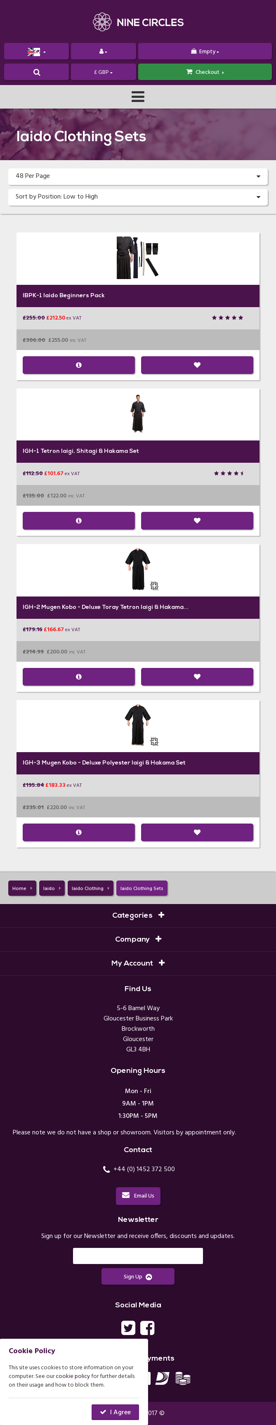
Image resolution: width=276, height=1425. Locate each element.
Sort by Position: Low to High (138, 197)
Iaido (52, 889)
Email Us (138, 1196)
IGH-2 (31, 607)
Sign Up (138, 1277)
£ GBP (103, 72)
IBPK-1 (32, 296)
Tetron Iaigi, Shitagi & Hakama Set (89, 451)
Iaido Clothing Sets (141, 889)
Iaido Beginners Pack (74, 296)
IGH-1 (31, 451)
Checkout (205, 72)
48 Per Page (138, 176)
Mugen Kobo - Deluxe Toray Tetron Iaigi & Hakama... (115, 607)
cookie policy (73, 1376)
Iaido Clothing (90, 889)
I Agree (120, 1412)
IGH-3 (31, 763)
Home (22, 889)
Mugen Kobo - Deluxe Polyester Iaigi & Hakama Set (114, 763)
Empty (205, 52)
